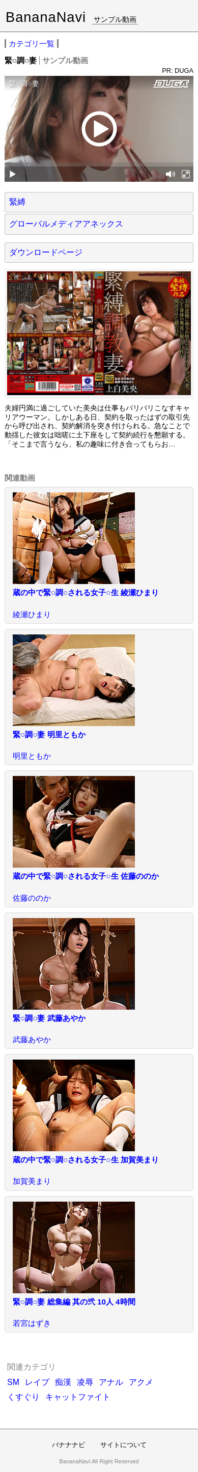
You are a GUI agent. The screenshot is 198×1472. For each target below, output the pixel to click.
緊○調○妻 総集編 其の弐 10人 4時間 (74, 1301)
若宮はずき (32, 1323)
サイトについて (123, 1445)
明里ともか (32, 756)
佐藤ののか (32, 898)
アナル (111, 1382)
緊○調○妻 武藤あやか (49, 1018)
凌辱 (85, 1382)
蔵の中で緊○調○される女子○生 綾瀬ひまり (86, 592)
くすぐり (23, 1397)
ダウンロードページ (45, 252)
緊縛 (17, 202)
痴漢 (63, 1382)
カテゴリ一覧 (31, 43)
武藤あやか (32, 1039)
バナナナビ (68, 1445)
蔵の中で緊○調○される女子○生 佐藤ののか (86, 876)
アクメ (141, 1382)
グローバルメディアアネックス (66, 223)
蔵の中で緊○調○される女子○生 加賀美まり (86, 1159)
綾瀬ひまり (32, 614)
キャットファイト (77, 1397)
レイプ (37, 1382)
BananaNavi (46, 17)
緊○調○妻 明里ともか (49, 734)
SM (13, 1382)
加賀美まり (32, 1181)
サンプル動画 (115, 19)
